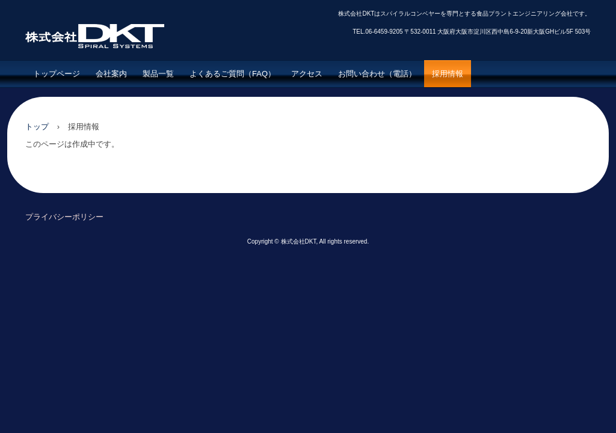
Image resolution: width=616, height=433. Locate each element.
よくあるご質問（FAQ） (232, 73)
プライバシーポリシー (64, 216)
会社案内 (111, 73)
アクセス (306, 73)
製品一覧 (158, 73)
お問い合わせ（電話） (377, 73)
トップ (37, 126)
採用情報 (447, 73)
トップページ (56, 73)
